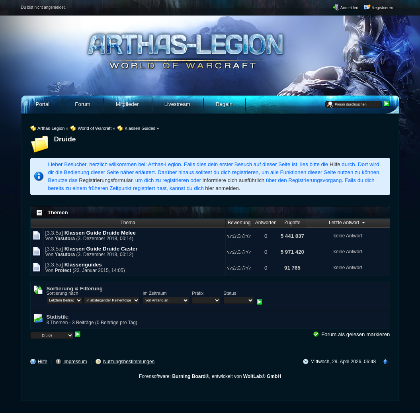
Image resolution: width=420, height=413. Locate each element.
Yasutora (65, 238)
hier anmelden (221, 188)
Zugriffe (292, 222)
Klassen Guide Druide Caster (101, 249)
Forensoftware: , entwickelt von (210, 376)
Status (229, 293)
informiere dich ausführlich (234, 180)
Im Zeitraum (154, 293)
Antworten (266, 222)
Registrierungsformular (105, 180)
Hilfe (335, 164)
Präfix (197, 293)
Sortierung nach (62, 293)
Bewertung (239, 222)
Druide (65, 139)
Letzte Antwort (348, 222)
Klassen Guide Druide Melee (100, 233)
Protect (63, 270)
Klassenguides (83, 265)
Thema (127, 222)
